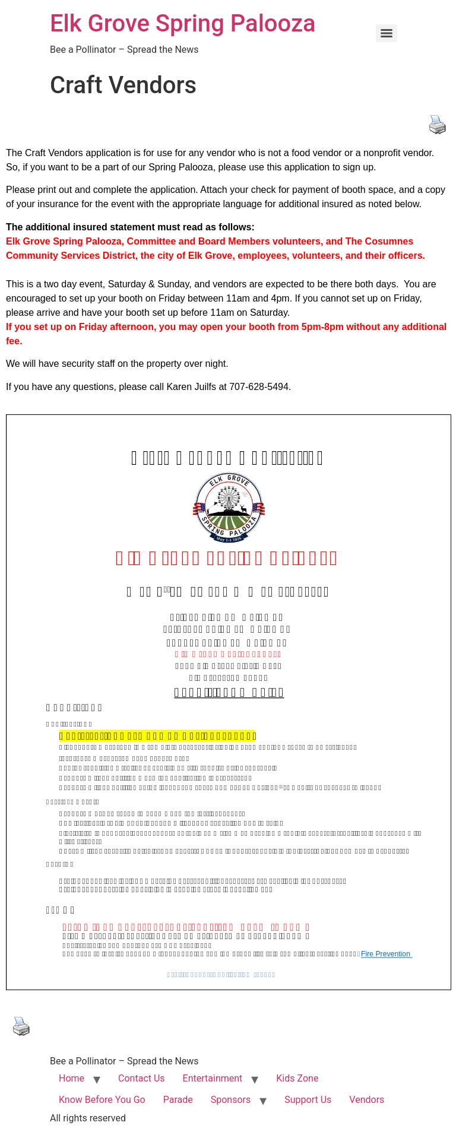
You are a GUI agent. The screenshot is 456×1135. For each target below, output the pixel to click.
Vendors (366, 1099)
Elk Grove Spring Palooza (183, 23)
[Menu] (386, 33)
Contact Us (141, 1078)
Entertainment (213, 1078)
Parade (178, 1099)
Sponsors (231, 1099)
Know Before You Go (102, 1099)
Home (71, 1078)
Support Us (307, 1099)
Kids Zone (297, 1078)
